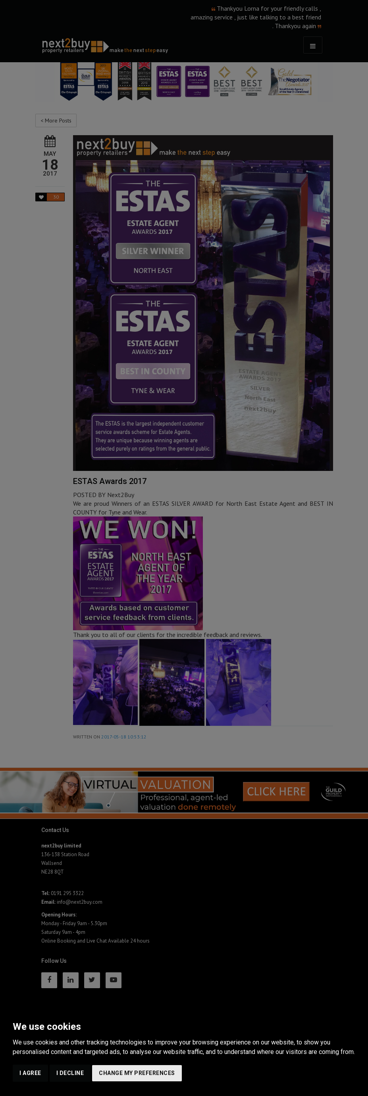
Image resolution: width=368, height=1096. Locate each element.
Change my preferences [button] (137, 1073)
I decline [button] (70, 1073)
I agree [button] (30, 1073)
